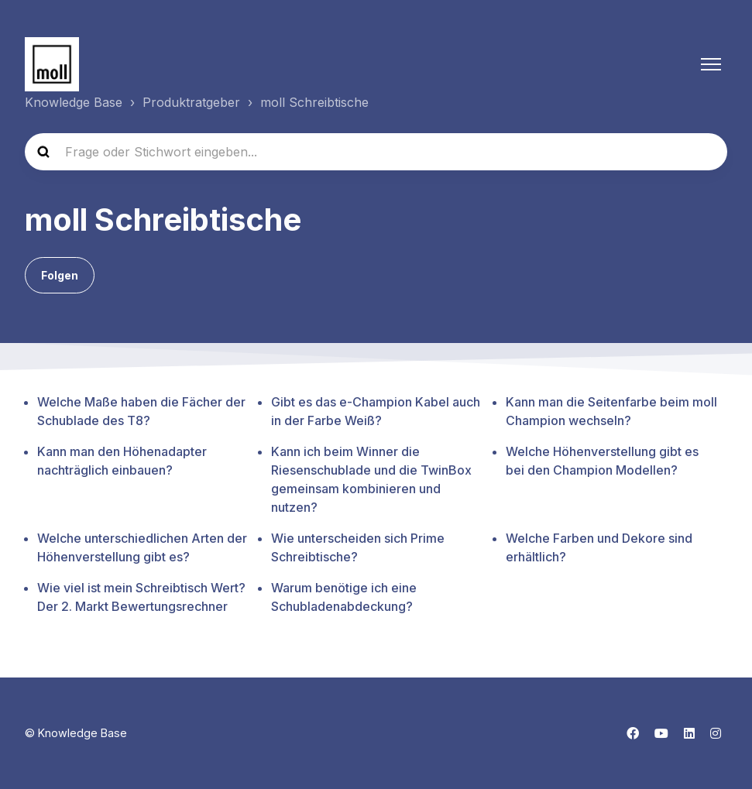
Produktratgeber (191, 102)
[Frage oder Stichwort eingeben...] (376, 151)
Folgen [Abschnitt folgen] (59, 275)
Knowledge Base (73, 102)
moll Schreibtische (314, 102)
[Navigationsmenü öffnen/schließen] (711, 64)
